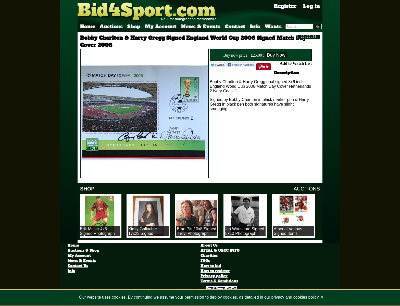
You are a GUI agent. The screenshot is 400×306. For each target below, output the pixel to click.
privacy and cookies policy (295, 297)
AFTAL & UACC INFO (220, 250)
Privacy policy (214, 275)
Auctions (111, 26)
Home (87, 26)
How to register (215, 270)
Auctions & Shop (83, 250)
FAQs (205, 260)
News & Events (200, 26)
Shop (133, 26)
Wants (273, 26)
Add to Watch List (296, 63)
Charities (209, 255)
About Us (209, 245)
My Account (161, 26)
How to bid (211, 265)
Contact (235, 26)
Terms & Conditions (219, 281)
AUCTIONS (307, 189)
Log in (311, 6)
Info (255, 26)
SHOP (87, 189)
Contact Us (78, 265)
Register (285, 6)
